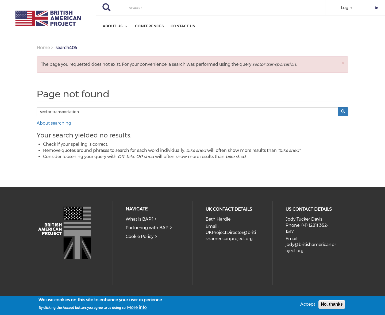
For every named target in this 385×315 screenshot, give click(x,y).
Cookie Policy (139, 236)
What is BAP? (139, 219)
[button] (343, 63)
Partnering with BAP (147, 227)
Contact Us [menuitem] (183, 26)
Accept (307, 305)
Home (43, 47)
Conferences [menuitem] (149, 26)
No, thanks (332, 305)
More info (137, 308)
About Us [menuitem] (113, 26)
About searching (54, 123)
